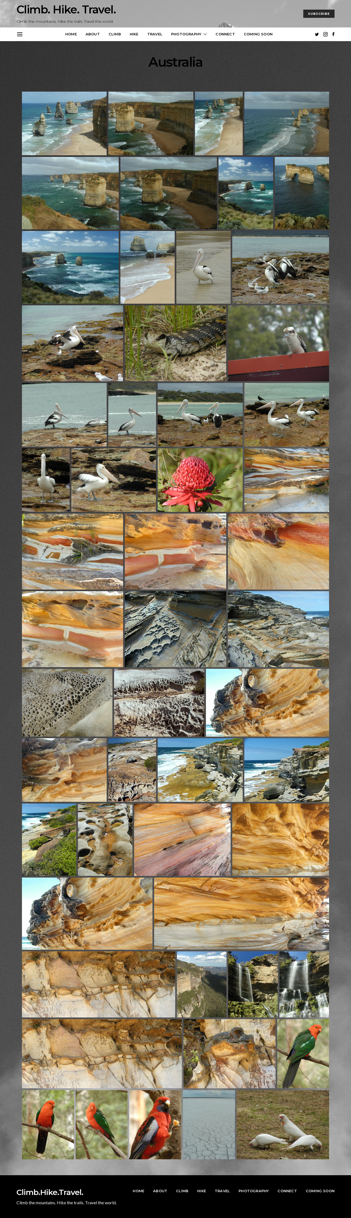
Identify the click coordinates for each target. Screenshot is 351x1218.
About (93, 34)
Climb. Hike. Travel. (66, 9)
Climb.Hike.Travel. (49, 1192)
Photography (186, 34)
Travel (154, 34)
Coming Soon (258, 34)
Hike (134, 34)
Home (71, 34)
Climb (115, 34)
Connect (225, 34)
